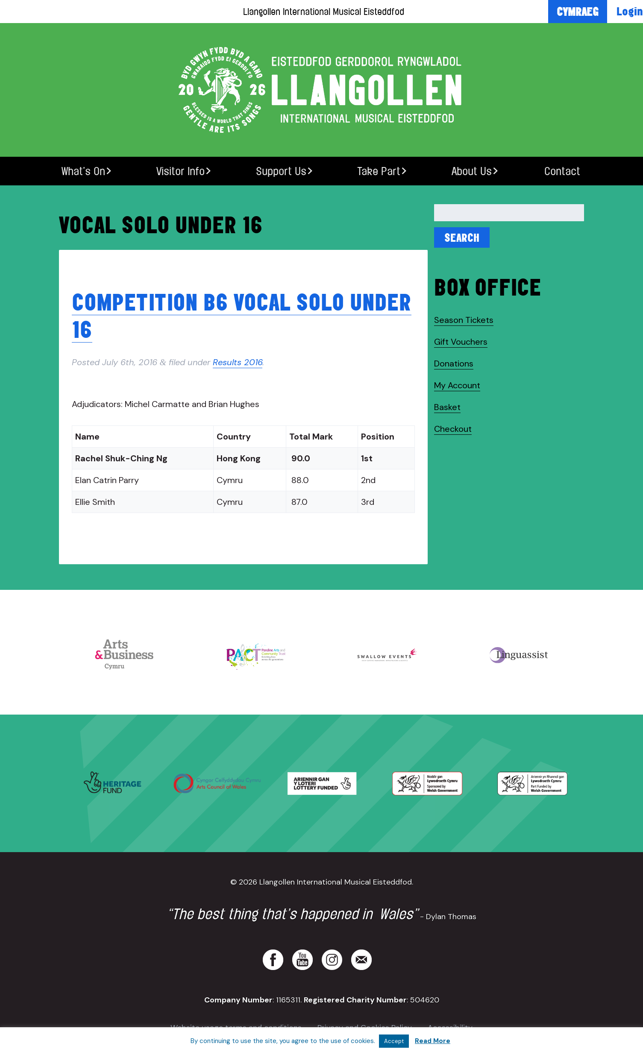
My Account (457, 385)
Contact (562, 171)
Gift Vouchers (460, 341)
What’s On (83, 171)
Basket (447, 407)
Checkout (453, 428)
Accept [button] (394, 1041)
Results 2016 (237, 362)
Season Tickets (463, 319)
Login (630, 11)
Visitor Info (180, 171)
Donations (453, 363)
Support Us (281, 171)
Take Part (378, 171)
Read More (432, 1041)
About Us (472, 171)
